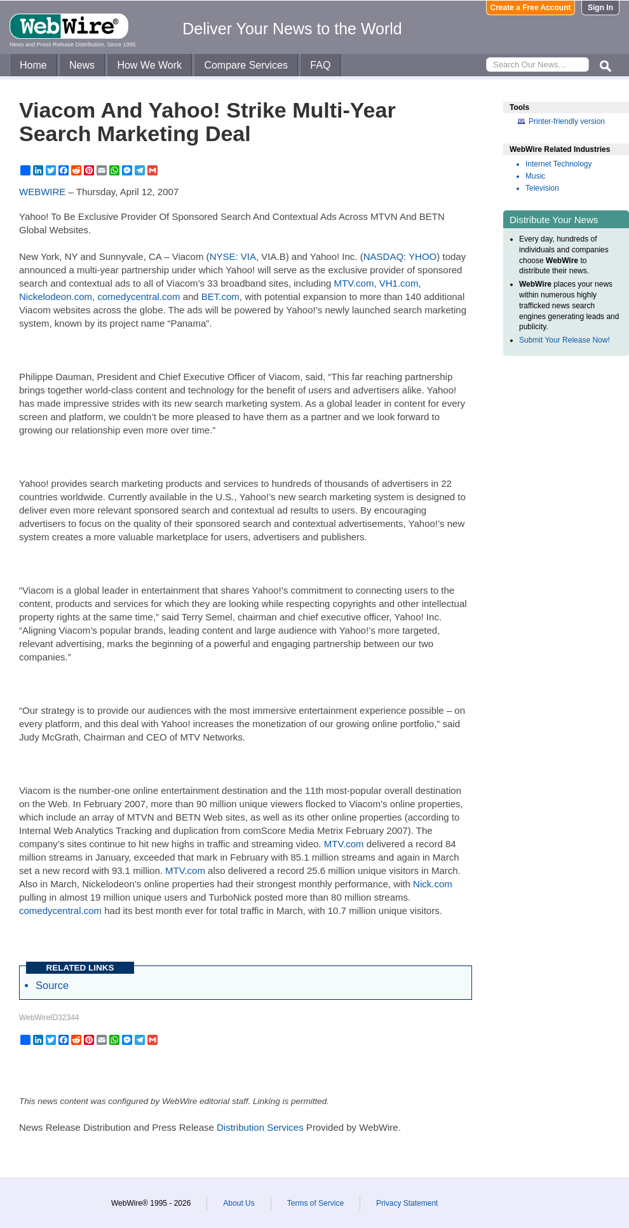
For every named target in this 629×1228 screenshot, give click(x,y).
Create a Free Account (530, 7)
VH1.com (399, 283)
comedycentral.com (138, 296)
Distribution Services (260, 1127)
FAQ (320, 65)
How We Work (149, 65)
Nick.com (432, 883)
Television (542, 188)
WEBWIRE (42, 191)
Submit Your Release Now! (564, 340)
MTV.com (354, 283)
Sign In (600, 7)
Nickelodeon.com (55, 296)
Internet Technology (558, 164)
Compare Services (246, 65)
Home (33, 65)
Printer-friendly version (567, 121)
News (82, 65)
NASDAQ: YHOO (400, 256)
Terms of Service (315, 1203)
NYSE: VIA (233, 256)
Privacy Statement (407, 1203)
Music (535, 176)
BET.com (220, 296)
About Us (238, 1203)
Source (52, 985)
